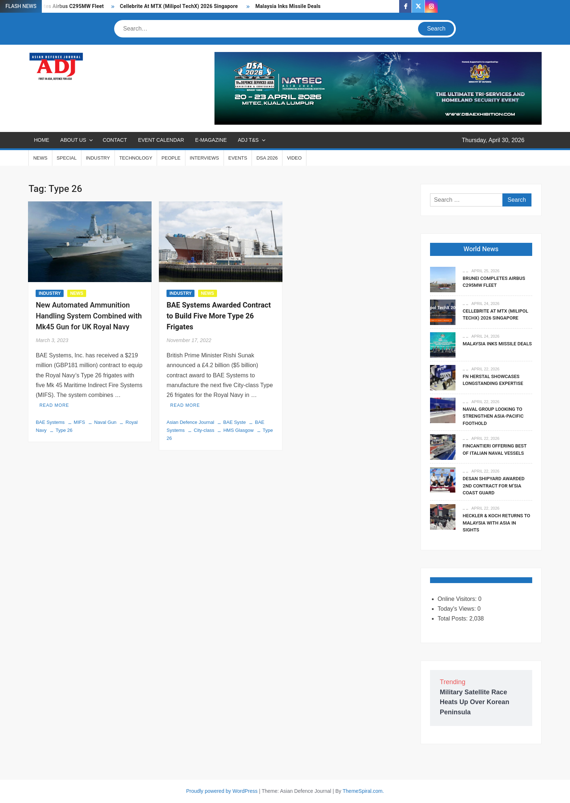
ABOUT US (73, 140)
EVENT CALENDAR (161, 140)
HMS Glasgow (238, 430)
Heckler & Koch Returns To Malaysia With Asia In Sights (496, 522)
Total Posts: (453, 618)
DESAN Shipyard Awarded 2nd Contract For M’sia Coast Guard (494, 485)
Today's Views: (457, 609)
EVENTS (237, 158)
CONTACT (115, 140)
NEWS (40, 158)
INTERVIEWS (204, 158)
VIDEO (294, 158)
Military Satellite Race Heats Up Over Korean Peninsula (474, 701)
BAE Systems (50, 422)
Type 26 (64, 430)
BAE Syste (234, 422)
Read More (54, 405)
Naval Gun (105, 422)
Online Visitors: (458, 599)
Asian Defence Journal (190, 422)
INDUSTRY (98, 158)
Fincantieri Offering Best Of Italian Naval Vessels (495, 449)
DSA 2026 (267, 158)
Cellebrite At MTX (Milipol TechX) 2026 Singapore (179, 6)
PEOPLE (170, 158)
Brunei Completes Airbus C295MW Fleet (494, 282)
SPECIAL (67, 158)
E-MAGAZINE (211, 140)
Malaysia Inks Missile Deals (288, 6)
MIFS (79, 422)
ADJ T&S (248, 140)
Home (41, 140)
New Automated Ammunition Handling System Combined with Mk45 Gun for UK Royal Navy (89, 316)
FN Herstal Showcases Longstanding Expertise (493, 380)
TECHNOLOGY (135, 158)
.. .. (465, 271)
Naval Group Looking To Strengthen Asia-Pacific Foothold (493, 416)
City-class (204, 430)
